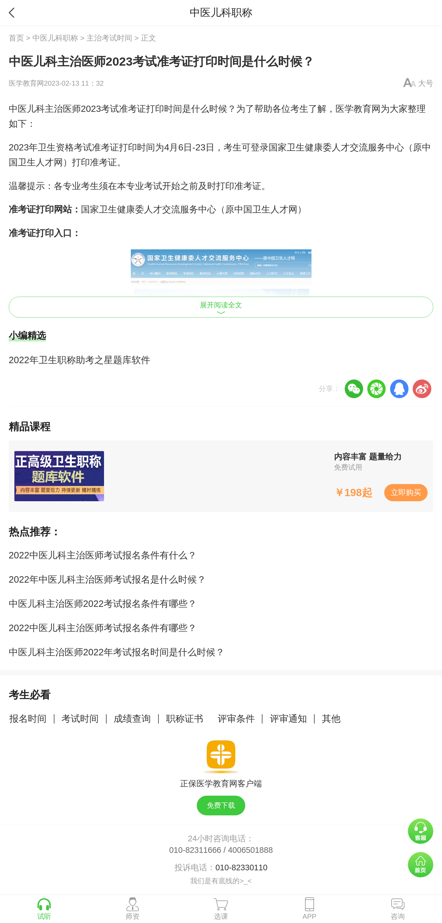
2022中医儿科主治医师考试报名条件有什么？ (103, 555)
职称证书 (184, 718)
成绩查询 (132, 718)
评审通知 (288, 718)
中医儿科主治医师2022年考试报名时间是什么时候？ (117, 652)
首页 (16, 38)
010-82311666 (195, 850)
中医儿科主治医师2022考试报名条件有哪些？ (103, 603)
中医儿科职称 (55, 38)
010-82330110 (241, 867)
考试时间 (80, 718)
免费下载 (221, 805)
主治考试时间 (109, 38)
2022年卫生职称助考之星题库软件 (79, 360)
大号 (425, 83)
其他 (331, 718)
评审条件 (236, 718)
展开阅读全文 (221, 307)
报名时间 (28, 718)
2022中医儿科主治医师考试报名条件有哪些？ (103, 628)
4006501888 (250, 850)
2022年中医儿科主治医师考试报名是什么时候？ (107, 579)
